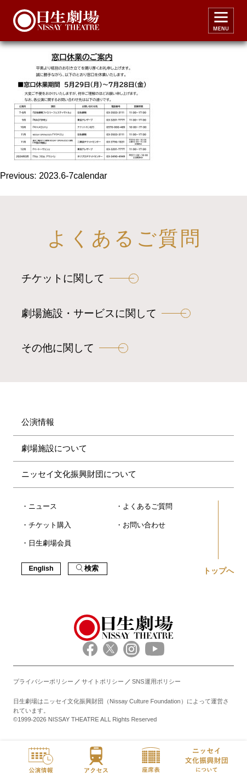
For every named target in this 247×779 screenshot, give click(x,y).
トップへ (218, 570)
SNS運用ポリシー (156, 681)
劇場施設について (54, 448)
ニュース (42, 506)
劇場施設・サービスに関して (89, 313)
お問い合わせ (144, 525)
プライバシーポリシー (43, 681)
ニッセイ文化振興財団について (78, 474)
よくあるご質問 (148, 506)
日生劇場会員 (49, 543)
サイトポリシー (103, 681)
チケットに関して (63, 278)
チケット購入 (49, 525)
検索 (87, 568)
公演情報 (37, 422)
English (40, 568)
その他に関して (57, 348)
